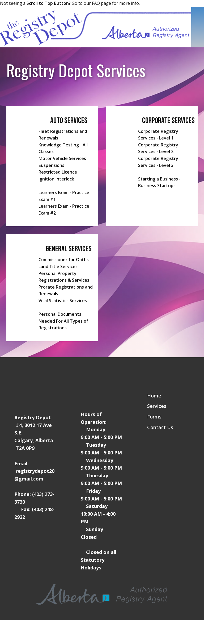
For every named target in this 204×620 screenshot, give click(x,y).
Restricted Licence (58, 172)
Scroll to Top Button (48, 3)
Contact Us (160, 427)
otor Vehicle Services (64, 158)
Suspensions (51, 165)
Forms (154, 416)
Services (156, 406)
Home (154, 395)
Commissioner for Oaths (64, 259)
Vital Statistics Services (63, 300)
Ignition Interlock (56, 179)
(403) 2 (39, 494)
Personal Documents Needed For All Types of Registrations (63, 321)
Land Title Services (58, 266)
